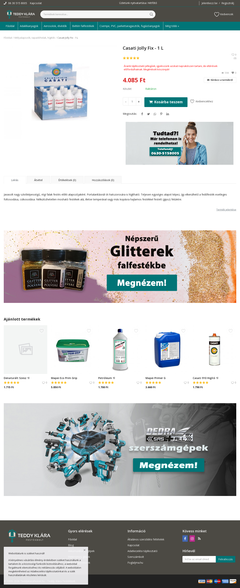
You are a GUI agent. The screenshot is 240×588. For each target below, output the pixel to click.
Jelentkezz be (210, 3)
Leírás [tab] (14, 180)
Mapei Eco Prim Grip (64, 378)
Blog (71, 545)
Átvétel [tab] (38, 180)
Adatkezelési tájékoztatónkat (47, 571)
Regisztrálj (227, 3)
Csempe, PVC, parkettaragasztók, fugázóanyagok (130, 26)
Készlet (127, 89)
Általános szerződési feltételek (146, 539)
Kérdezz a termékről (220, 80)
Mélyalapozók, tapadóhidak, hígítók (34, 37)
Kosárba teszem (166, 101)
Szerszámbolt (136, 557)
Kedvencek (223, 14)
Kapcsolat (36, 3)
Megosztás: (130, 113)
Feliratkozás (225, 559)
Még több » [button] (172, 26)
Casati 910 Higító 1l (205, 378)
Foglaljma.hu (135, 562)
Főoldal (10, 26)
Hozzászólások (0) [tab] (103, 180)
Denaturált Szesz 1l (16, 378)
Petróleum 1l (106, 378)
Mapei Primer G (156, 378)
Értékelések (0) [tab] (67, 180)
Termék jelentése (226, 209)
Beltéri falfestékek (83, 26)
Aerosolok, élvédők (55, 26)
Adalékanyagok (29, 26)
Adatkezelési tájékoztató (143, 551)
